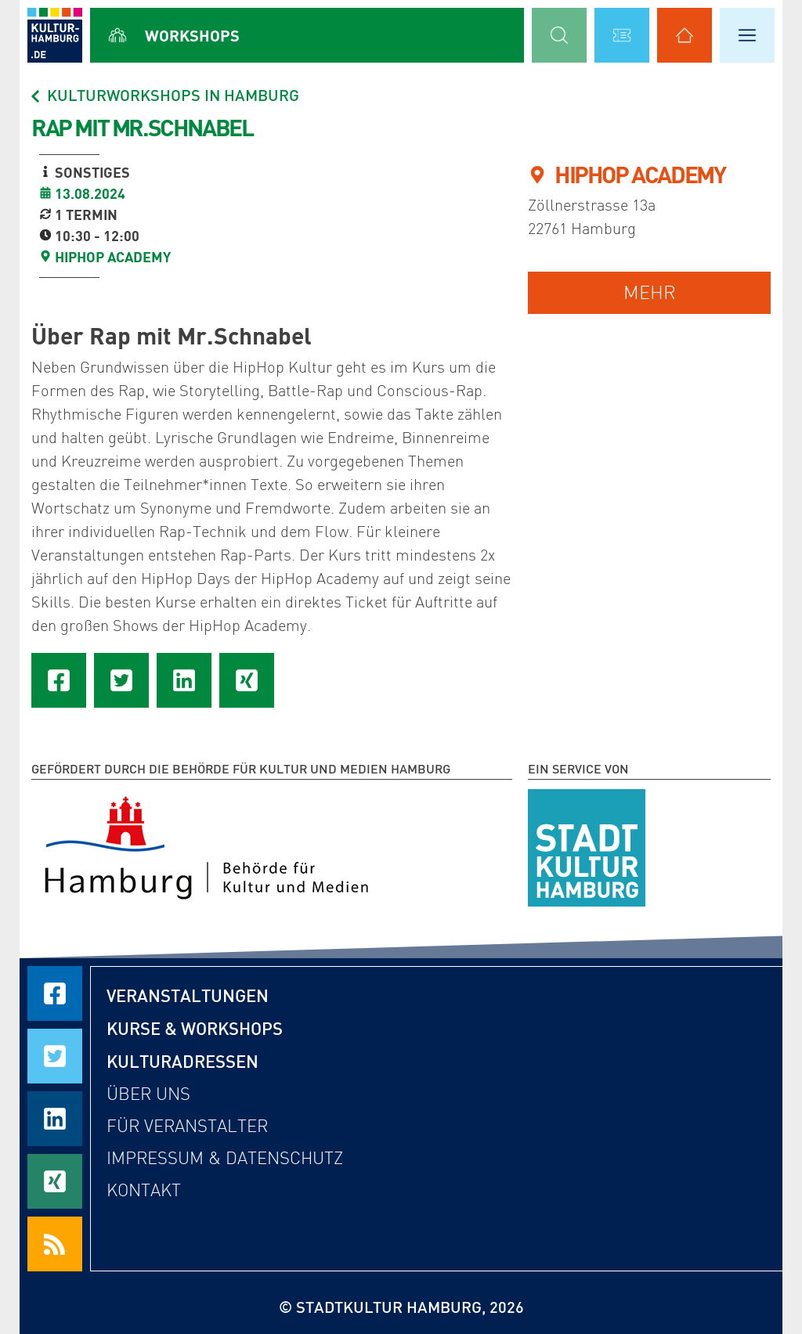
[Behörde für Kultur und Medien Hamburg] (206, 844)
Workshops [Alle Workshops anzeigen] (192, 35)
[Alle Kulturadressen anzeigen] (684, 35)
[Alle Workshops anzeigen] (117, 35)
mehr (649, 292)
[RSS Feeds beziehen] (54, 1244)
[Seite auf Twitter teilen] (121, 680)
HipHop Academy (113, 256)
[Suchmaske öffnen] (559, 35)
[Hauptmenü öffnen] (747, 35)
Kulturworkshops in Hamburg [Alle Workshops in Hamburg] (163, 94)
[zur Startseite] (54, 35)
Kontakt (144, 1190)
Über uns (148, 1094)
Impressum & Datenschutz (225, 1158)
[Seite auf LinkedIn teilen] (184, 680)
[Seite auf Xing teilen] (246, 680)
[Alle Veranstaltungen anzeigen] (621, 35)
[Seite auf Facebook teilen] (58, 680)
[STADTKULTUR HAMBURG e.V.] (586, 844)
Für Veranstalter (187, 1126)
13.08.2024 (90, 193)
